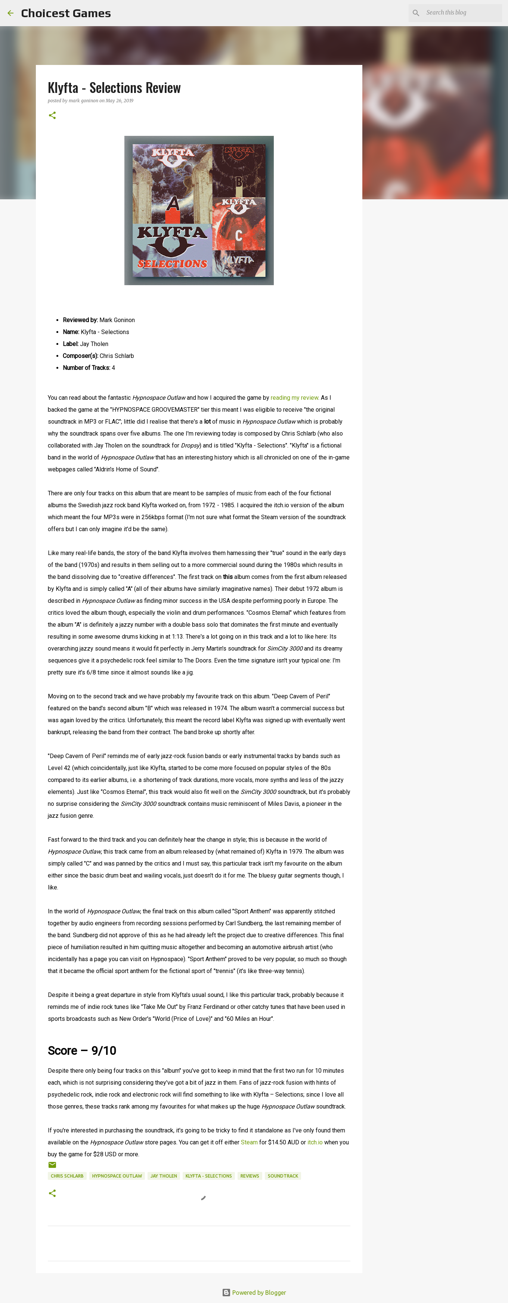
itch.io (315, 1142)
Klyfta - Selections (209, 1175)
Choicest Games (66, 13)
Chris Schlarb (67, 1175)
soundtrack (283, 1175)
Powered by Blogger (254, 1292)
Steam (250, 1142)
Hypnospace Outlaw (117, 1175)
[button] (52, 116)
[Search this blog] (463, 13)
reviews (250, 1175)
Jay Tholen (164, 1175)
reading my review (294, 397)
